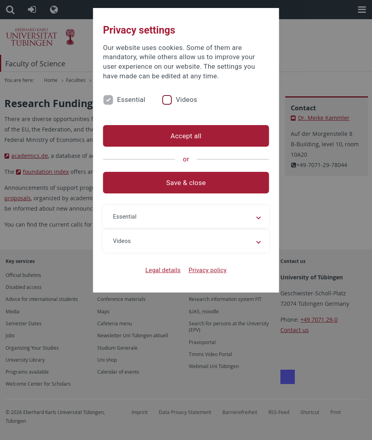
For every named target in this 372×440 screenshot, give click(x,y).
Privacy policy (207, 270)
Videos (186, 100)
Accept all (185, 136)
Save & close (186, 183)
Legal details (163, 270)
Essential (131, 100)
